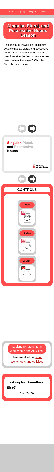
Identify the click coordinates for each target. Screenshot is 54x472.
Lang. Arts (32, 12)
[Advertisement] (27, 97)
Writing (43, 12)
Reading (11, 12)
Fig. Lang (22, 12)
